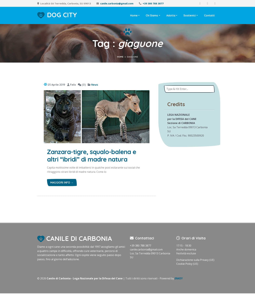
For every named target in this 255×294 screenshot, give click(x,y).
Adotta (170, 15)
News (94, 84)
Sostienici (189, 15)
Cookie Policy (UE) (187, 264)
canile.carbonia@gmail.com (116, 3)
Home (134, 15)
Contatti (209, 15)
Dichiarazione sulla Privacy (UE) (195, 260)
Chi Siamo (152, 15)
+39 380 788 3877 (153, 3)
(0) (82, 84)
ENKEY (179, 279)
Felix (71, 84)
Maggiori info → (62, 183)
